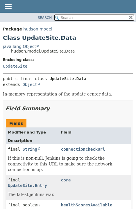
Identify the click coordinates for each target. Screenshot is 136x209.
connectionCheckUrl (83, 149)
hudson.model (37, 29)
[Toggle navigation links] (8, 7)
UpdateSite (15, 66)
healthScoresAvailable (86, 205)
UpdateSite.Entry (27, 185)
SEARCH (45, 18)
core (66, 180)
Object (29, 84)
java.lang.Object (19, 46)
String (30, 149)
